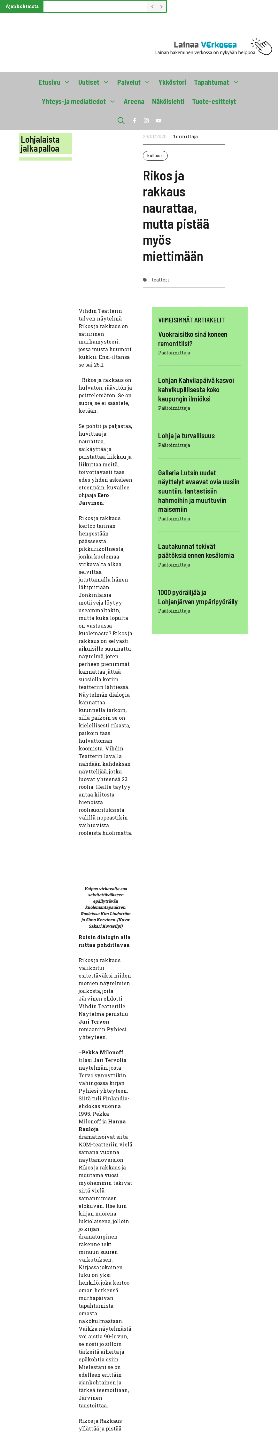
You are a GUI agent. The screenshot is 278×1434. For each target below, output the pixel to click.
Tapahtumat (218, 81)
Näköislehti (168, 101)
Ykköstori (172, 82)
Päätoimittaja (174, 353)
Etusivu (56, 81)
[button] (121, 120)
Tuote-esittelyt (214, 101)
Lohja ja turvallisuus (186, 435)
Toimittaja (185, 136)
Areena (134, 101)
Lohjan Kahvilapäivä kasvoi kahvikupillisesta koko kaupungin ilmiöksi (196, 389)
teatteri (160, 280)
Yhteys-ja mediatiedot (81, 101)
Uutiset (95, 81)
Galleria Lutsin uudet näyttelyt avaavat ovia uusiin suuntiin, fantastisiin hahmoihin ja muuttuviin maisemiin (199, 490)
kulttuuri (155, 155)
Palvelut (136, 81)
